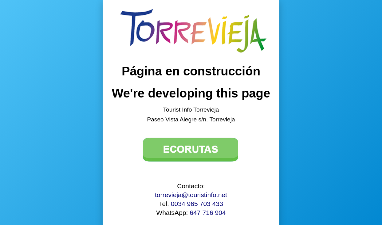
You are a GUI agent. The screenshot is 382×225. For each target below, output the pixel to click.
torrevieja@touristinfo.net (191, 194)
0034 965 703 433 (197, 203)
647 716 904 (208, 212)
